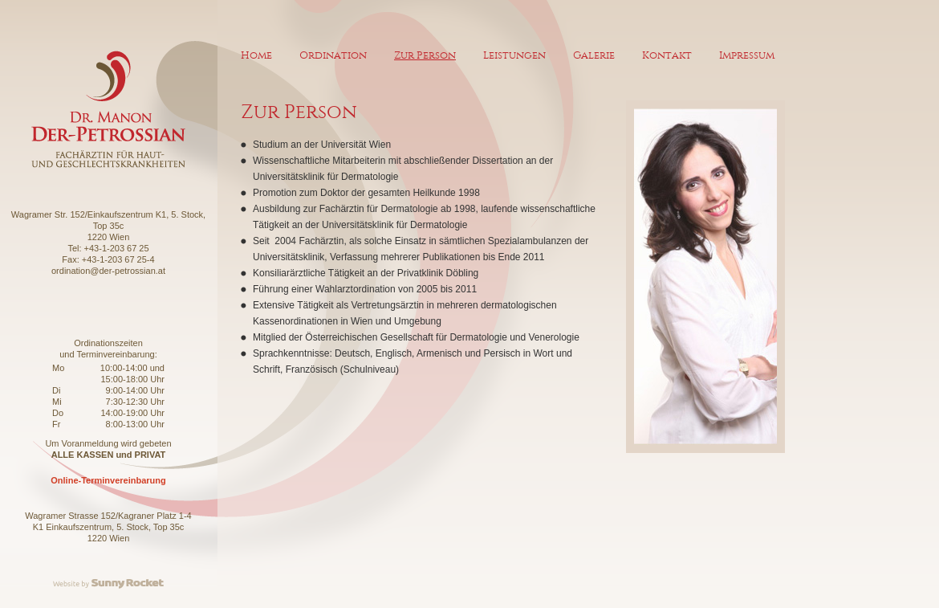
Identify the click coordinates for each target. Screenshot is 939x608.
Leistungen (514, 55)
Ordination (333, 55)
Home (256, 55)
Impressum (746, 55)
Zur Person (425, 55)
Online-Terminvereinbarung (108, 480)
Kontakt (667, 55)
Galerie (594, 55)
